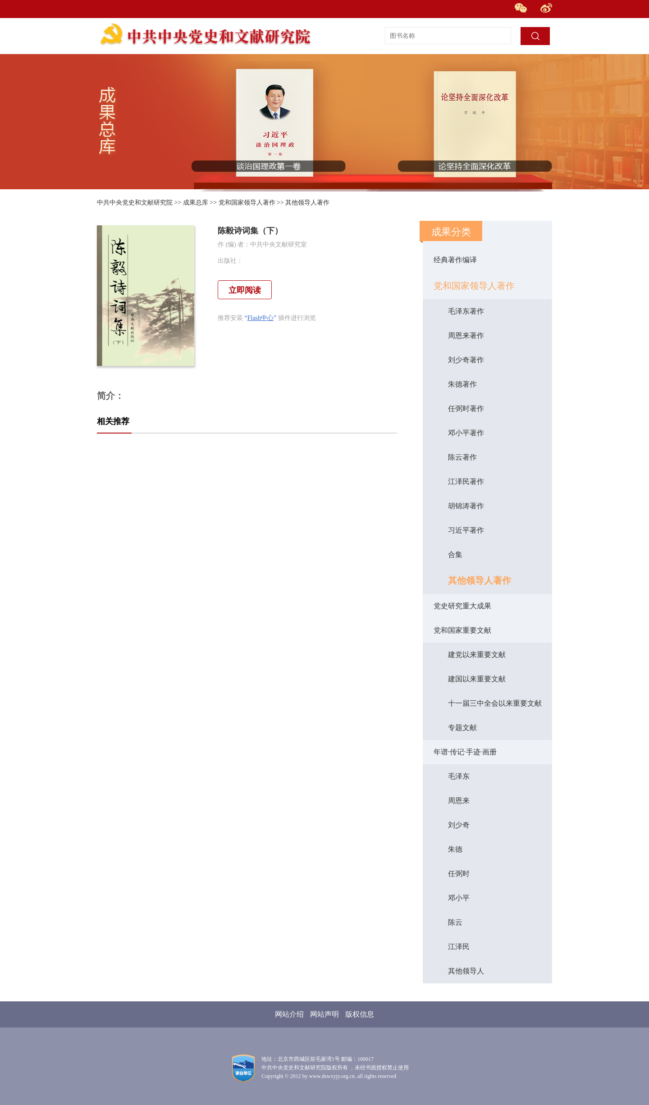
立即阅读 (245, 290)
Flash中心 (260, 318)
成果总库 (195, 202)
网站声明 (324, 1014)
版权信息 (359, 1014)
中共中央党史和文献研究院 (135, 202)
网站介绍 (289, 1014)
